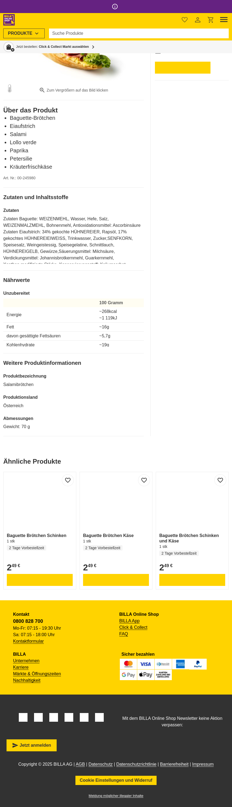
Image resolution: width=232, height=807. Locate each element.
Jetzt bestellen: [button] (52, 47)
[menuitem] (24, 33)
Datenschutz (100, 764)
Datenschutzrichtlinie (136, 764)
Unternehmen (26, 660)
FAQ (123, 634)
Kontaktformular (28, 641)
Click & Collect (133, 627)
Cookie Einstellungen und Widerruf (116, 780)
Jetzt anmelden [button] (31, 745)
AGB (80, 764)
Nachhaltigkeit (27, 680)
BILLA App (129, 620)
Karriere (21, 667)
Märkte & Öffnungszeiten (37, 673)
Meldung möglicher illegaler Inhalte (116, 796)
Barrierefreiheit (174, 764)
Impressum (203, 764)
